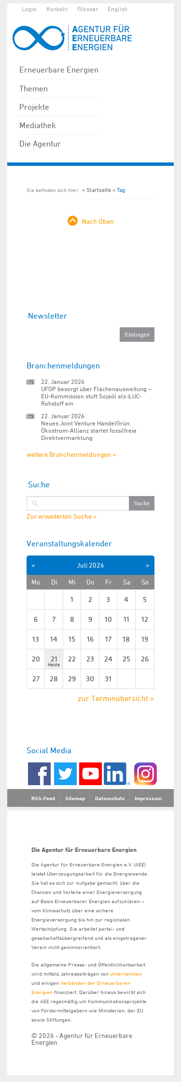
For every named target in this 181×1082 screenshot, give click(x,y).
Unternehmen (126, 973)
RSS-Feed (43, 798)
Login (29, 9)
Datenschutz (110, 798)
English (117, 9)
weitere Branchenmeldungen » (71, 454)
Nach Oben (98, 221)
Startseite (98, 189)
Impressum (148, 798)
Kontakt (57, 9)
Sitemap (75, 798)
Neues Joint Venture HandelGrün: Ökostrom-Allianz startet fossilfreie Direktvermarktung (89, 430)
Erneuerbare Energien (58, 69)
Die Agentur (40, 143)
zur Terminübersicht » (116, 698)
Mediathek (37, 125)
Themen (33, 88)
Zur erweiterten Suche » (62, 516)
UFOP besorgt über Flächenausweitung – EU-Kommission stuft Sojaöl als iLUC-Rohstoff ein (96, 396)
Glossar (87, 9)
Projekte (34, 107)
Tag (121, 189)
